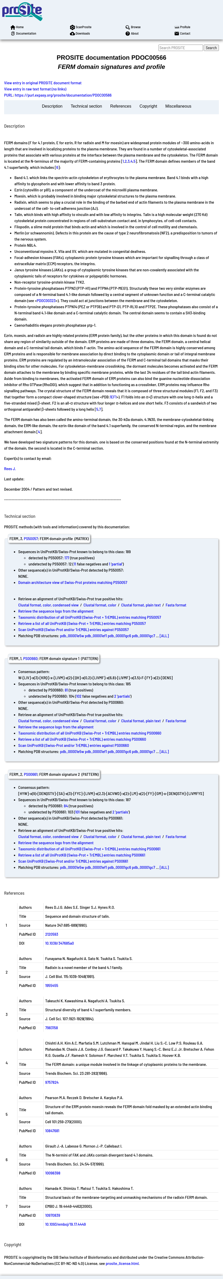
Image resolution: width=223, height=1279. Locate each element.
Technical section (86, 106)
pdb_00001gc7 (143, 635)
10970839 (52, 1215)
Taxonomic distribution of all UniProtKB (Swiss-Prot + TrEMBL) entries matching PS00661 (89, 848)
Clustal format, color (99, 604)
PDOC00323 (46, 300)
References (120, 106)
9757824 (52, 1082)
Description (52, 106)
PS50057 (31, 538)
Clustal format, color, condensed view (48, 604)
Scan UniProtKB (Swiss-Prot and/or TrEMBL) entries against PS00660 (73, 745)
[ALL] (164, 635)
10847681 (52, 1130)
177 (66, 557)
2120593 (51, 934)
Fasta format (176, 604)
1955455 (51, 985)
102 (78, 696)
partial (117, 563)
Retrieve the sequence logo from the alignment (56, 610)
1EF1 (113, 396)
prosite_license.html (122, 1263)
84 (66, 805)
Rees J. (10, 468)
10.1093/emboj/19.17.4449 (65, 1224)
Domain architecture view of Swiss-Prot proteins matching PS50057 (72, 582)
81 (66, 689)
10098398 (52, 1172)
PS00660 (30, 658)
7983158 (51, 1027)
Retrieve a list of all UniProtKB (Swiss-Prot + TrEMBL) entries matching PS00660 (82, 739)
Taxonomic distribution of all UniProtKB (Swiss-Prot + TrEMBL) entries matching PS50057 (89, 617)
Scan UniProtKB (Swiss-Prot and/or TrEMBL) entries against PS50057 (73, 629)
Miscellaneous (178, 106)
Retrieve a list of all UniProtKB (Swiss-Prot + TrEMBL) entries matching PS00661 (81, 854)
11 (74, 563)
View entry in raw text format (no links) (35, 88)
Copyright (148, 106)
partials (123, 696)
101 (77, 811)
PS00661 (30, 774)
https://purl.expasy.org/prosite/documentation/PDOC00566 (63, 94)
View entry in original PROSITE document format (42, 82)
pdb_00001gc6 (119, 635)
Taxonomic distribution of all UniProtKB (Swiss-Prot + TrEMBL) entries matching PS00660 (89, 732)
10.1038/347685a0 (59, 943)
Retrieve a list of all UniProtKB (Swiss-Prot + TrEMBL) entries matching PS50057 (82, 623)
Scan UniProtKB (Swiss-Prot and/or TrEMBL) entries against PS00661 (73, 861)
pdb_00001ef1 (96, 635)
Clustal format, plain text (141, 604)
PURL (8, 94)
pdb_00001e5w (72, 635)
